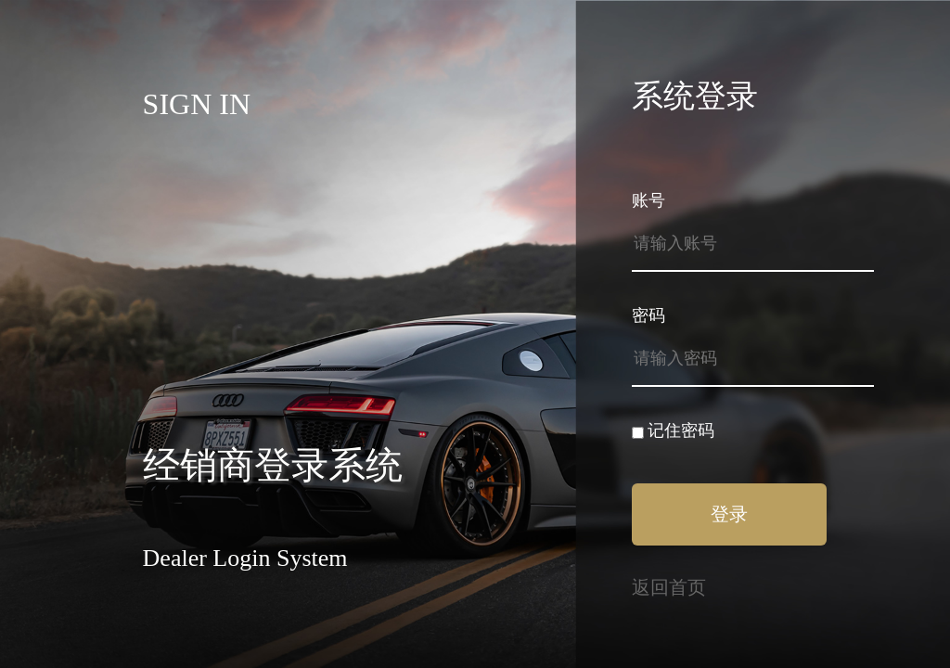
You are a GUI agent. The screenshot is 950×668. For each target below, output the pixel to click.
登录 (729, 514)
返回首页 (669, 587)
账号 (648, 200)
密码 (648, 315)
